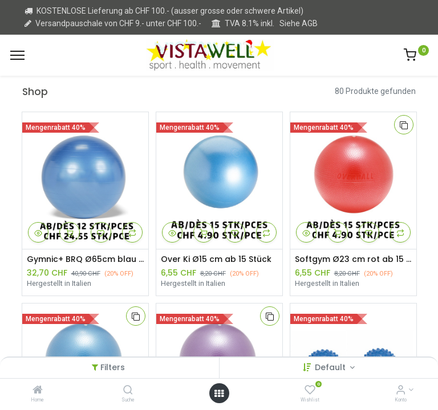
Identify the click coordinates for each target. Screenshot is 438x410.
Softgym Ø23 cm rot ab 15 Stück (353, 259)
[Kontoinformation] (400, 390)
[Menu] (17, 55)
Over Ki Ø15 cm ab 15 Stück (216, 259)
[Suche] (128, 390)
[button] (38, 232)
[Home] (38, 390)
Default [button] (331, 367)
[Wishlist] (310, 390)
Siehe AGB (298, 23)
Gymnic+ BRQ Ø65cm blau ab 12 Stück (85, 259)
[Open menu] (219, 393)
